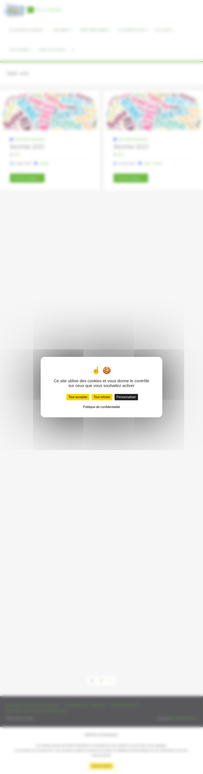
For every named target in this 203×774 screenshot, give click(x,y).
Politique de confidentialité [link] (101, 407)
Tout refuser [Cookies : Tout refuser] (102, 397)
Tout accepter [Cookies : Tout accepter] (77, 397)
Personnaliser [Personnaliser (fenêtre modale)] (126, 397)
